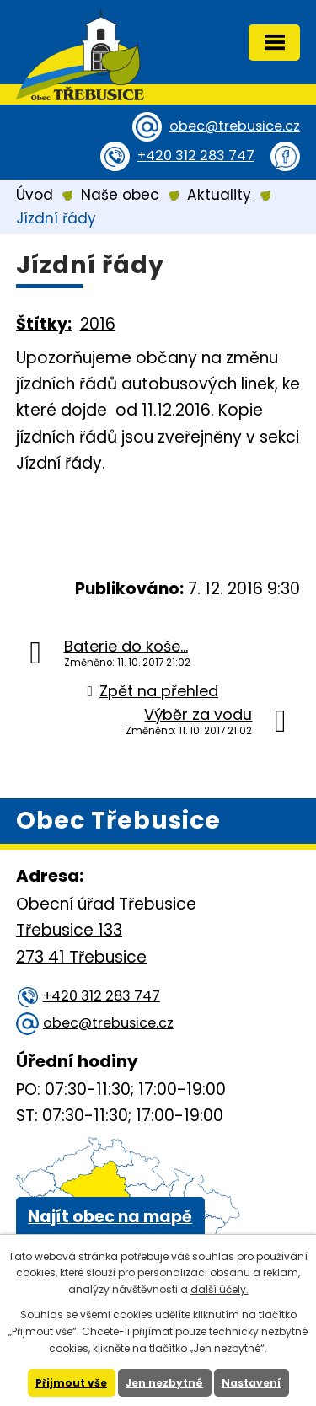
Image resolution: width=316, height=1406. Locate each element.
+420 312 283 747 (195, 155)
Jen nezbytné (164, 1383)
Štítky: (44, 324)
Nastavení (251, 1383)
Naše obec (120, 195)
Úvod (34, 195)
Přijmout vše (71, 1383)
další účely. (219, 1289)
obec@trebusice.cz (234, 126)
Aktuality (219, 195)
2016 (97, 324)
